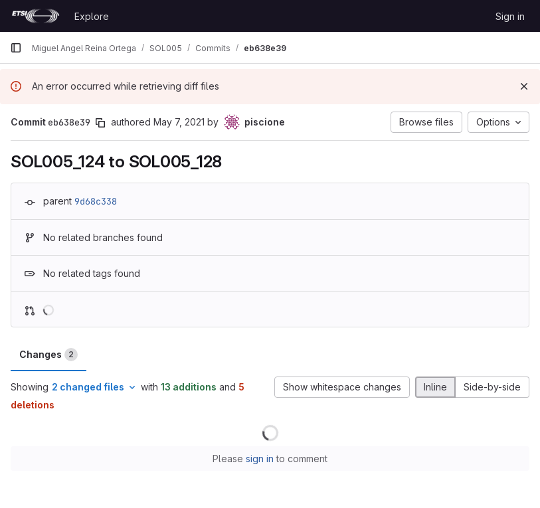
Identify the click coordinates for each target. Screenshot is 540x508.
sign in (260, 458)
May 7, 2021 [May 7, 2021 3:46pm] (179, 121)
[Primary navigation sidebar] (16, 47)
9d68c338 (95, 201)
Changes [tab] (48, 354)
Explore (91, 16)
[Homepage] (35, 16)
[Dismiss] (524, 86)
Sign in (510, 16)
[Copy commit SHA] (100, 123)
